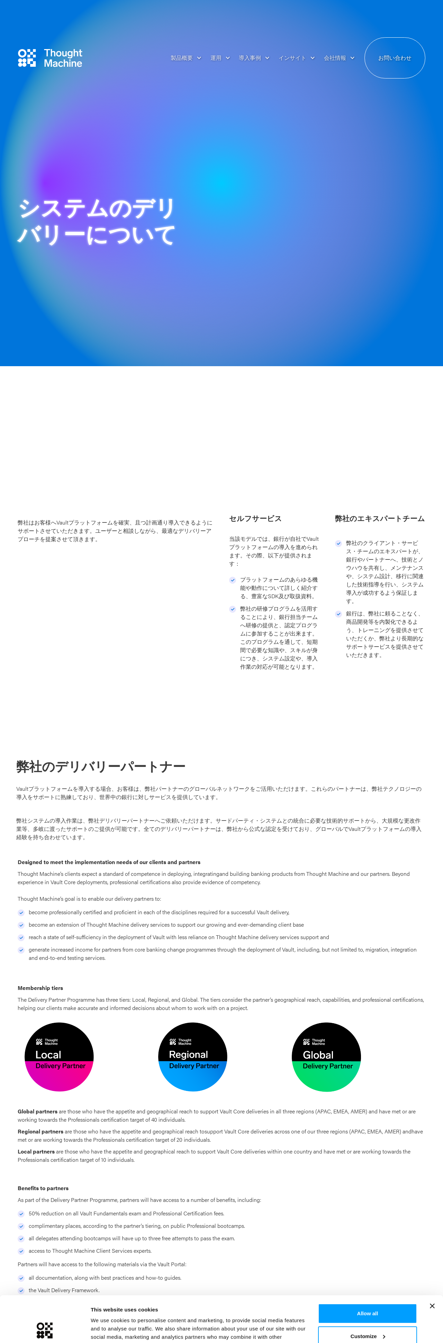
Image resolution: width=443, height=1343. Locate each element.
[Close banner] (432, 1262)
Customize (368, 1293)
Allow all (367, 1270)
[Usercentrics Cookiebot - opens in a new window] (45, 1329)
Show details (107, 1329)
